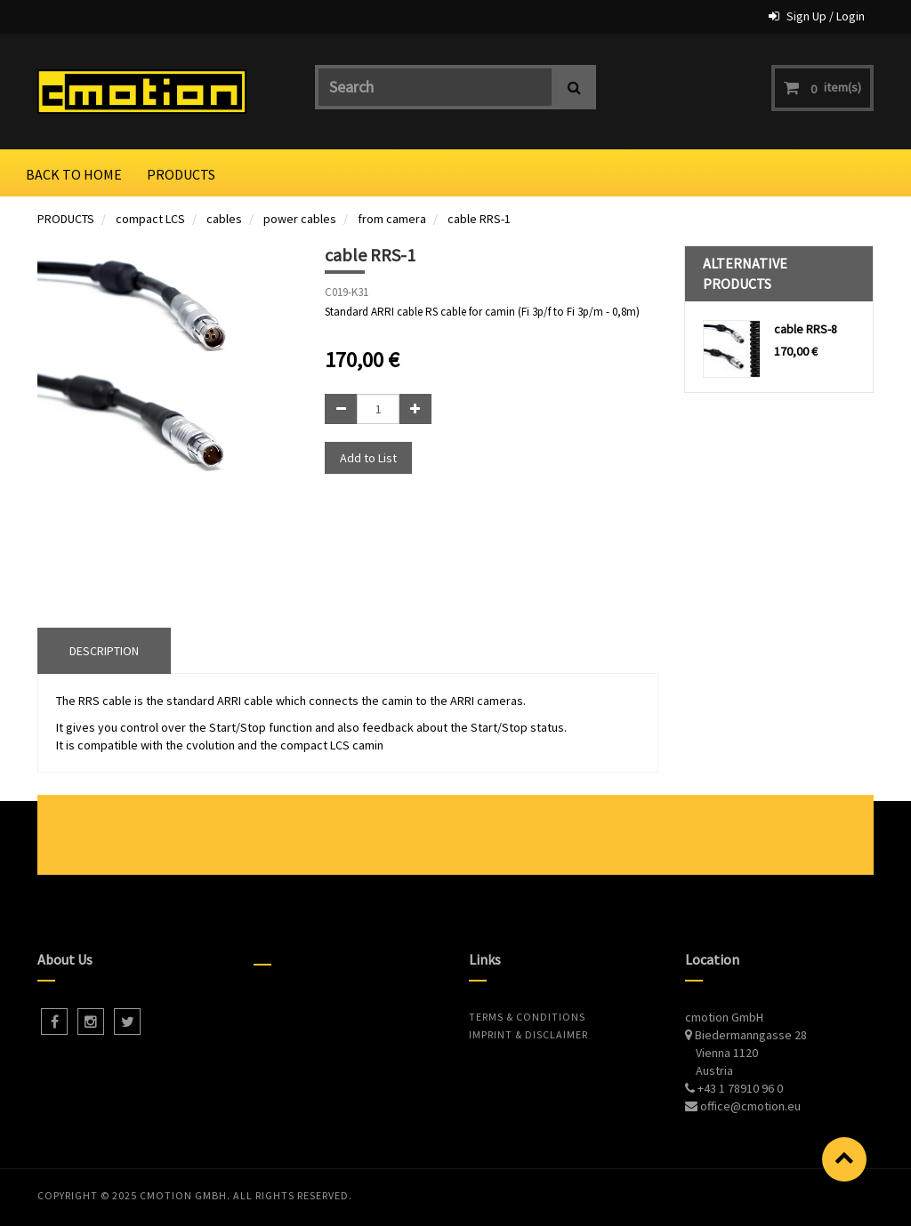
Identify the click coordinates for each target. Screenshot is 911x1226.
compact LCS (150, 219)
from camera (392, 219)
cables (224, 219)
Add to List (368, 458)
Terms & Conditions (527, 1016)
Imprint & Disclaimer (528, 1034)
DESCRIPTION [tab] (104, 651)
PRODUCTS (65, 219)
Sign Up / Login (825, 16)
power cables (299, 219)
